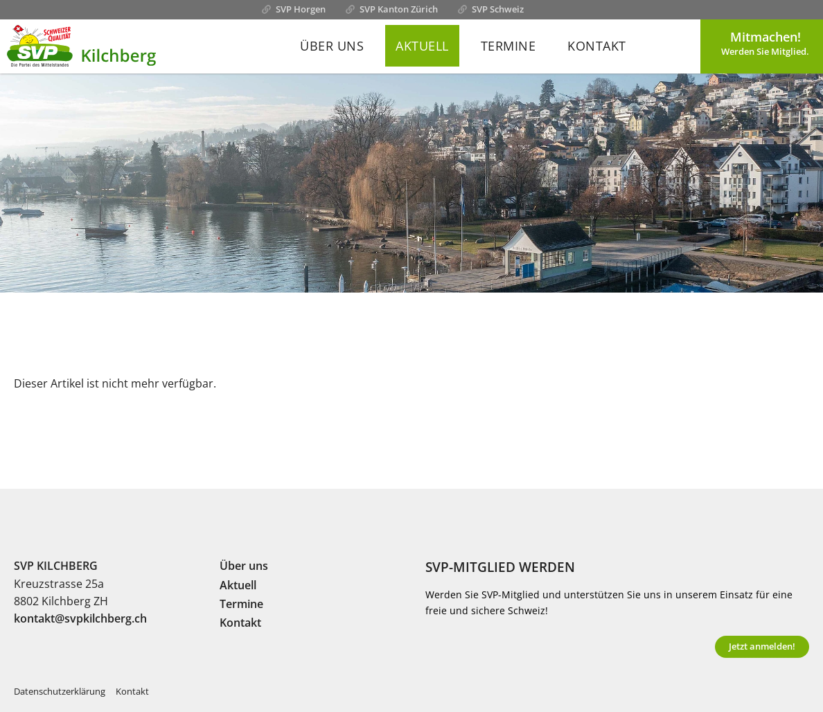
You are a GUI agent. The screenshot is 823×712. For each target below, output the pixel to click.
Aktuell (422, 45)
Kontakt (596, 45)
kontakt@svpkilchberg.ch (80, 618)
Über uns (332, 45)
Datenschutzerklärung (59, 691)
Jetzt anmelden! (762, 646)
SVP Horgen (301, 9)
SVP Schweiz (498, 9)
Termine (508, 45)
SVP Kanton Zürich (399, 9)
